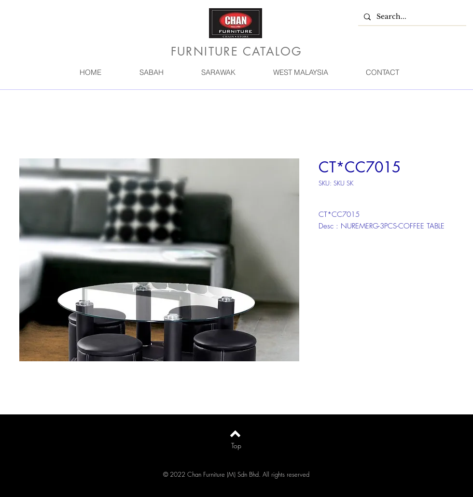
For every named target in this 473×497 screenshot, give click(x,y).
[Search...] (411, 17)
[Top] (236, 446)
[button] (151, 72)
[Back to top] (235, 434)
